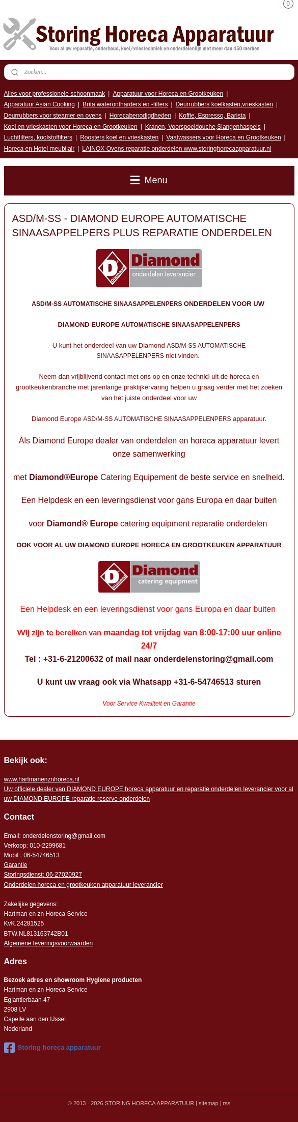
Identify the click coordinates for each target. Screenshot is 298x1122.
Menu (148, 180)
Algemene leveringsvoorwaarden (48, 943)
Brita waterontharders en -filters (125, 104)
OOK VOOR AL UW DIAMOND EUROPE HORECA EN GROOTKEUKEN (126, 545)
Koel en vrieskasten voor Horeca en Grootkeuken (71, 126)
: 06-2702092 (61, 874)
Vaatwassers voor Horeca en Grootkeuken (223, 137)
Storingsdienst (23, 874)
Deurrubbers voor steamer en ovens (53, 115)
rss (227, 1103)
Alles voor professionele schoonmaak (54, 93)
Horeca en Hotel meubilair (39, 148)
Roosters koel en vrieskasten (119, 137)
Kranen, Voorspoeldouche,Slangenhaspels (203, 126)
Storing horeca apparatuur (52, 1048)
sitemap (209, 1103)
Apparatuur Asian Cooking (39, 104)
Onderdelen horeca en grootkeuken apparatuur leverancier (83, 884)
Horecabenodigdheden (140, 115)
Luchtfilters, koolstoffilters (38, 137)
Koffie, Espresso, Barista (212, 115)
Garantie (16, 864)
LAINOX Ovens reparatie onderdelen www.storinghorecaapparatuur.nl (176, 148)
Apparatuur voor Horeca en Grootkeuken (168, 93)
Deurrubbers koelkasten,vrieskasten (224, 104)
